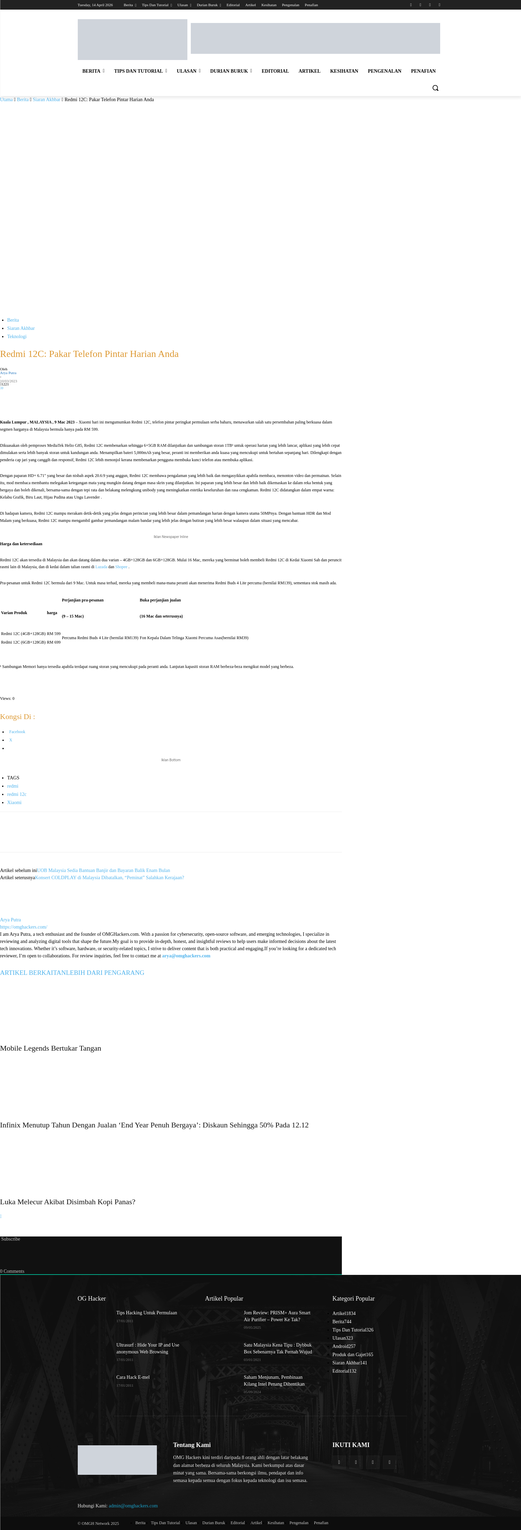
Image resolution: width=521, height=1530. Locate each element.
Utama (6, 99)
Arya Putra (8, 373)
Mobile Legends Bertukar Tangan (50, 1048)
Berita (22, 99)
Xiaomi (14, 802)
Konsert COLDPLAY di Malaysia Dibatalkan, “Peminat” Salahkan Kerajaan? (109, 877)
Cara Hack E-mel (133, 1377)
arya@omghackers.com (186, 955)
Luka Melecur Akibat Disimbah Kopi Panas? (67, 1201)
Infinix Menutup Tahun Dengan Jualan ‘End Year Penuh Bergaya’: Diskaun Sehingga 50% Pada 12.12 (154, 1125)
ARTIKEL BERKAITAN (33, 972)
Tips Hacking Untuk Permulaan (146, 1312)
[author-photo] (16, 912)
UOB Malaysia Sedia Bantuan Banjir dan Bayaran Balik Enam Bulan (103, 870)
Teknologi (17, 336)
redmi (12, 786)
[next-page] (1, 1216)
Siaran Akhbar (46, 99)
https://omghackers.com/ (23, 927)
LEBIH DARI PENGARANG (105, 972)
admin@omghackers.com (133, 1505)
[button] (435, 88)
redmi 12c (16, 794)
